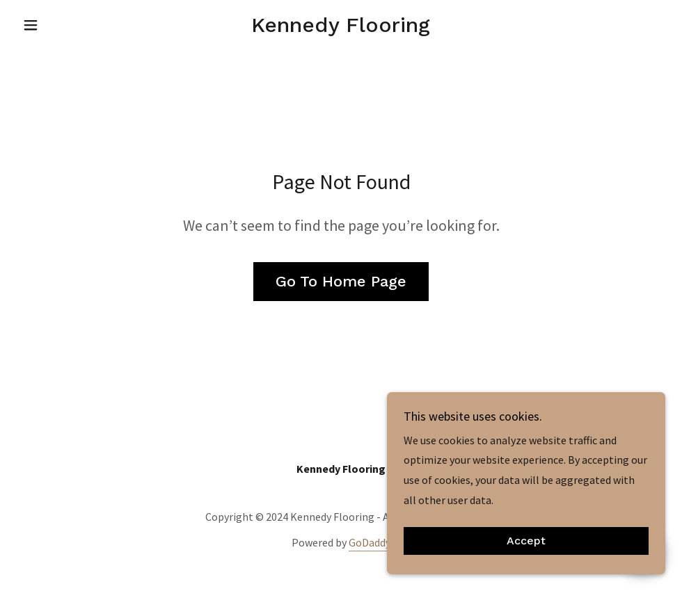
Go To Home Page (341, 281)
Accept (526, 560)
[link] (341, 28)
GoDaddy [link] (369, 542)
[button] (65, 25)
